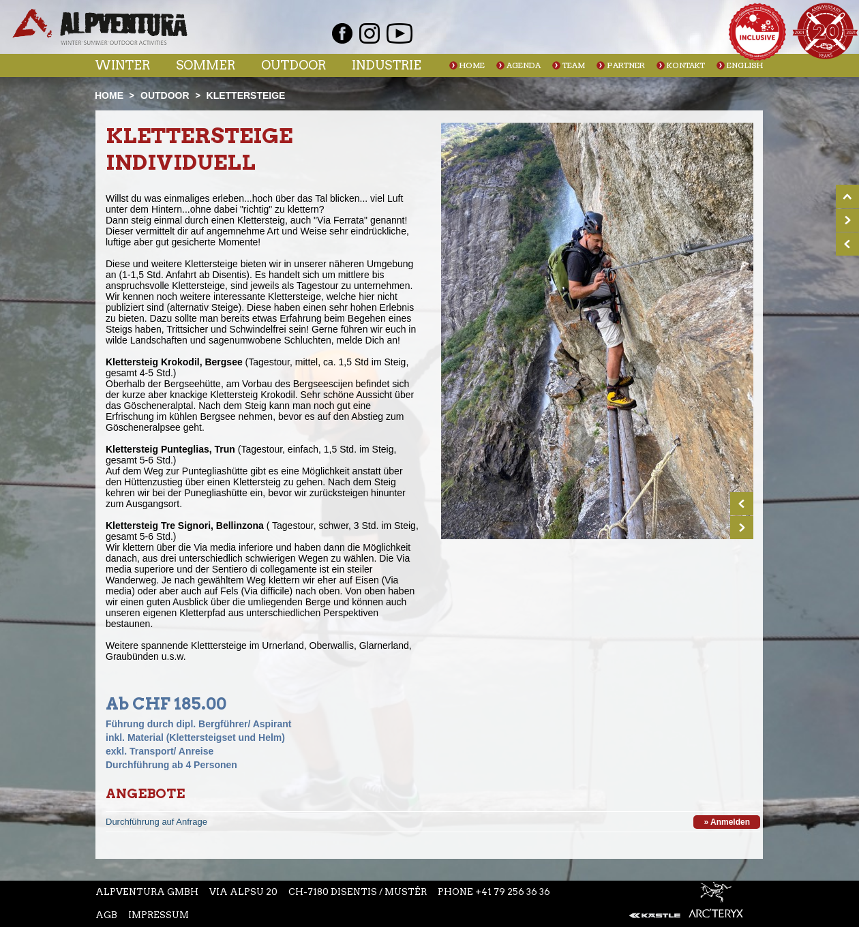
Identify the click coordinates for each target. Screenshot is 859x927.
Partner (626, 66)
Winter (122, 65)
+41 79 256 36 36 (512, 892)
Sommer (205, 65)
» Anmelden (727, 822)
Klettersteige (246, 95)
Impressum (158, 915)
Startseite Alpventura (99, 27)
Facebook (342, 33)
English (745, 66)
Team (573, 66)
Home (472, 66)
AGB (106, 915)
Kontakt (686, 66)
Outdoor (293, 65)
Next (741, 527)
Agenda (524, 66)
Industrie (386, 65)
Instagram (369, 33)
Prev (741, 503)
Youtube (399, 33)
